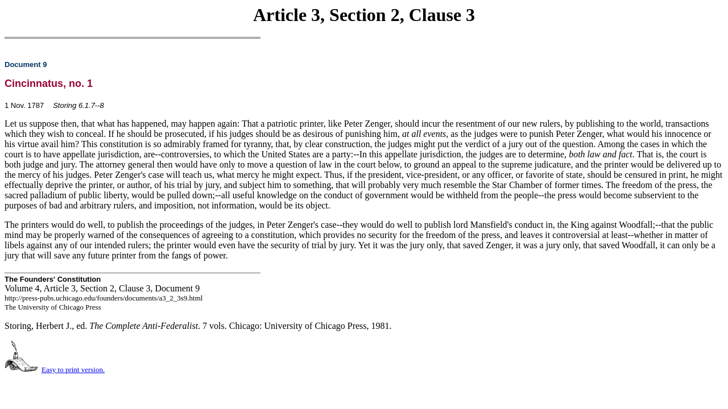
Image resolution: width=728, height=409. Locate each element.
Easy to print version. (73, 369)
